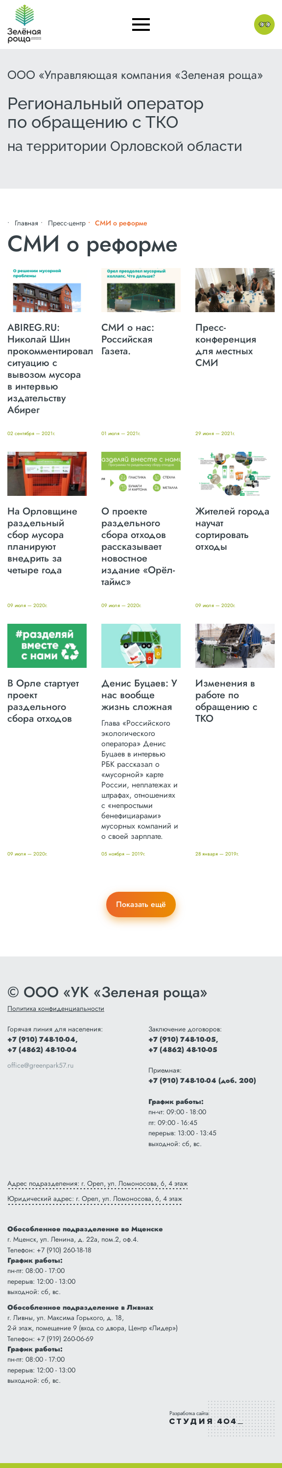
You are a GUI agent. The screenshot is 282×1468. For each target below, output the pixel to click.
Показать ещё (141, 904)
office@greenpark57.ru (40, 1065)
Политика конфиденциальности (55, 1008)
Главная (26, 223)
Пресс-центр (67, 223)
